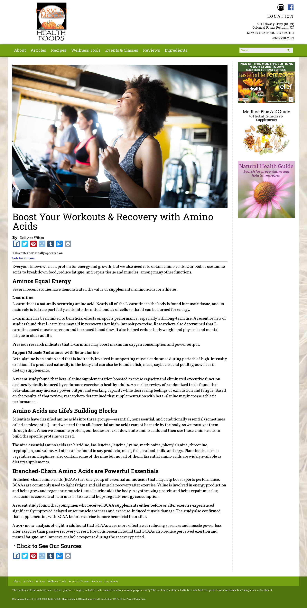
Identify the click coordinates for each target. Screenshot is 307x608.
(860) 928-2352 (283, 38)
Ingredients (176, 50)
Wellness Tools (85, 50)
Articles (38, 50)
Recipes (58, 50)
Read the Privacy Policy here (131, 599)
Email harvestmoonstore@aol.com (280, 7)
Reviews (151, 50)
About (20, 50)
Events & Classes (121, 50)
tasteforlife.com (23, 258)
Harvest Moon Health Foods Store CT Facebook (290, 7)
